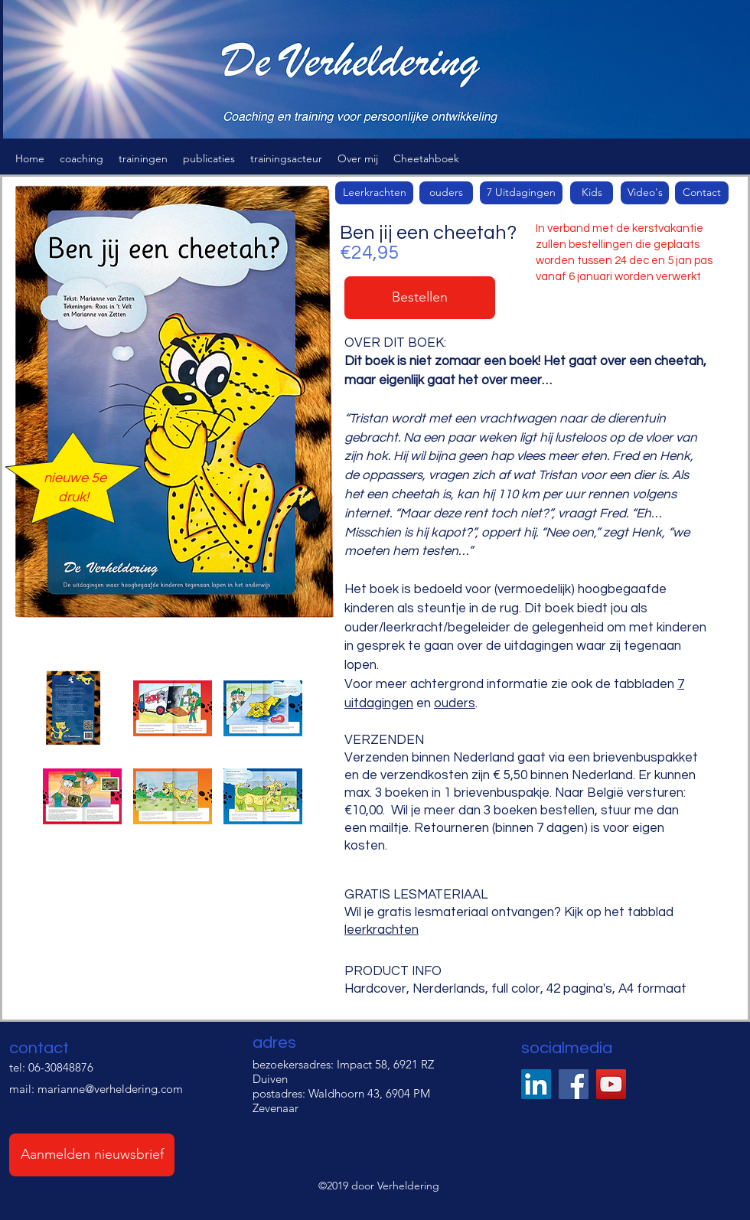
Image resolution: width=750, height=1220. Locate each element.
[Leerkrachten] (374, 192)
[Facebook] (574, 1084)
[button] (81, 158)
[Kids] (591, 192)
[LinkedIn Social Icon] (536, 1084)
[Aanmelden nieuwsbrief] (91, 1155)
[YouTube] (611, 1084)
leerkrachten (381, 930)
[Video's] (645, 192)
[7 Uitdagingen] (521, 192)
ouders (454, 703)
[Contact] (702, 192)
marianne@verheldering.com (110, 1088)
